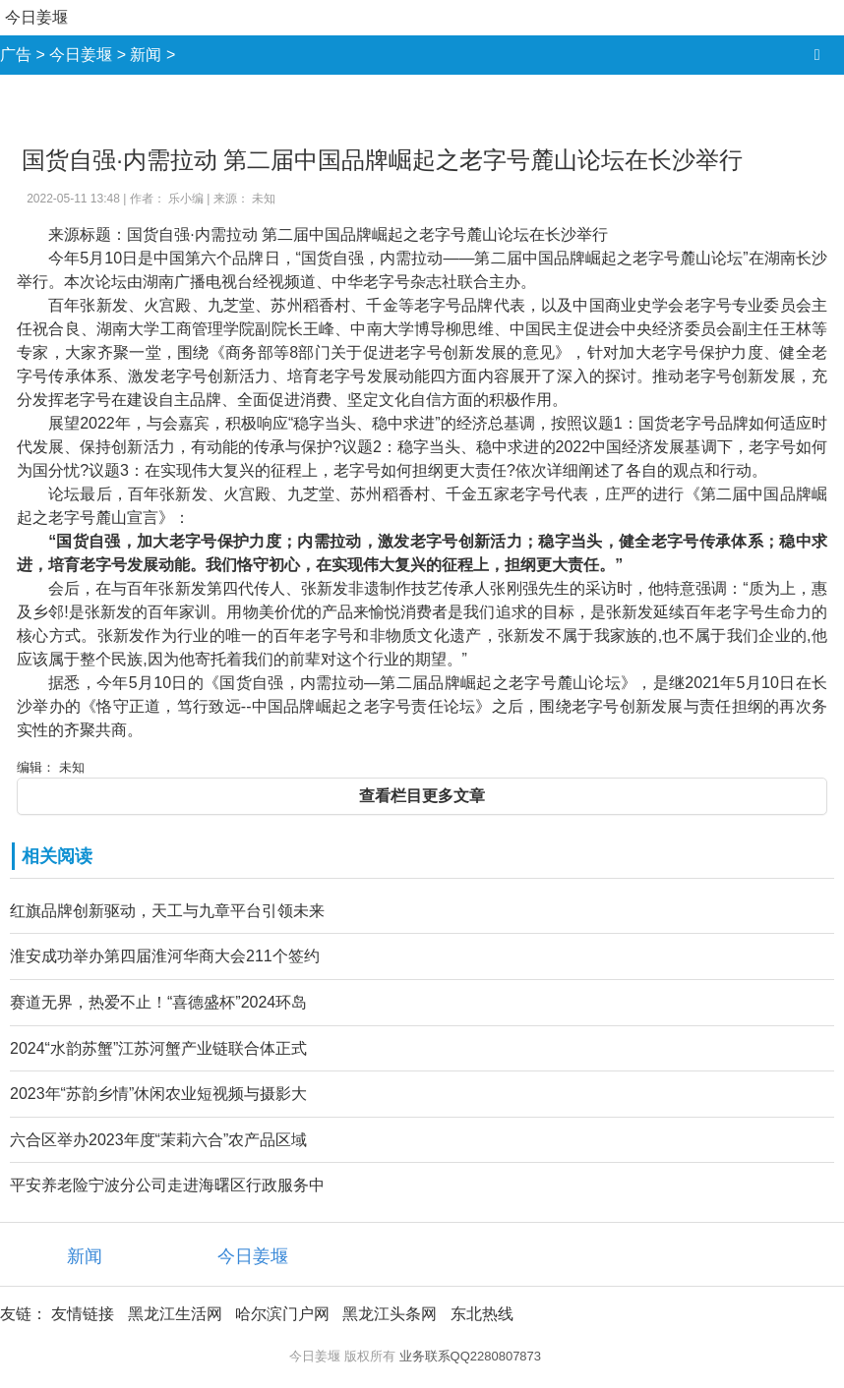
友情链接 (82, 1313)
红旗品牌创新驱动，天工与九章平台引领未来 (167, 910)
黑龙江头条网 (389, 1313)
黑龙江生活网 (175, 1313)
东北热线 (482, 1313)
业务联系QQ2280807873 (470, 1356)
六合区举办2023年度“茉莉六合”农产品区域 (158, 1139)
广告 (15, 54)
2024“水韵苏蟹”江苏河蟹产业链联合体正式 (158, 1048)
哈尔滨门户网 (282, 1313)
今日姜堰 (36, 17)
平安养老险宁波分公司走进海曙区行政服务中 (167, 1185)
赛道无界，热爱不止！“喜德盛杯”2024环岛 (158, 1002)
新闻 (145, 54)
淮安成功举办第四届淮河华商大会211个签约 (165, 956)
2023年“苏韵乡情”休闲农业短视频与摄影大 (158, 1093)
